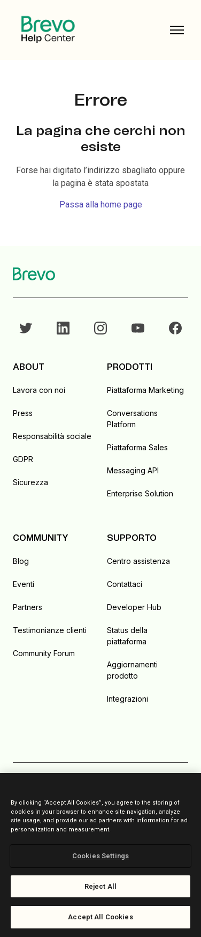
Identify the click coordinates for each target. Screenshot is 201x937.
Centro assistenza (138, 561)
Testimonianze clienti (50, 630)
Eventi (23, 584)
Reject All (100, 886)
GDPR (23, 459)
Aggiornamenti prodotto (132, 670)
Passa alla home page (100, 204)
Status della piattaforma (127, 636)
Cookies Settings (100, 856)
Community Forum (44, 653)
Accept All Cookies (100, 917)
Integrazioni (127, 698)
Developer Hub (134, 607)
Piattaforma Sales (137, 447)
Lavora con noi (39, 390)
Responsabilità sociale (52, 436)
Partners (27, 607)
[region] (100, 855)
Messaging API (133, 470)
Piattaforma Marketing (145, 390)
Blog (21, 561)
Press (23, 413)
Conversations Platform (132, 418)
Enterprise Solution (140, 493)
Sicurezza (30, 482)
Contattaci (124, 584)
